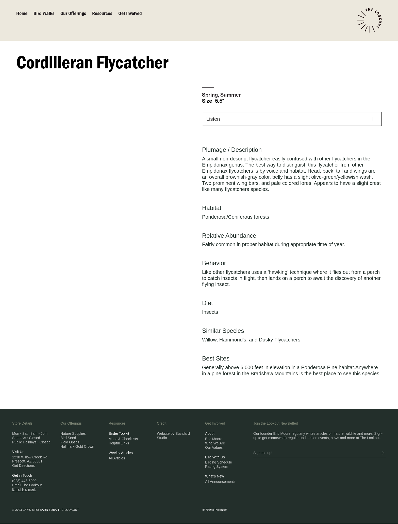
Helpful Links (119, 443)
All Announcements (220, 482)
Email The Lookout (27, 485)
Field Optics (69, 442)
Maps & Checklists (123, 439)
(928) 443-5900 (24, 481)
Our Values (214, 447)
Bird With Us (215, 457)
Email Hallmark (24, 489)
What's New (214, 476)
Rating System (216, 467)
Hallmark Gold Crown (77, 446)
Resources (102, 13)
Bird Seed (68, 438)
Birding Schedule (218, 462)
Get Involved (130, 13)
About (209, 433)
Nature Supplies (73, 433)
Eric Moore (213, 439)
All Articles (117, 458)
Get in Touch (22, 475)
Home (21, 13)
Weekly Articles (121, 453)
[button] (292, 119)
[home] (369, 20)
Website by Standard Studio (173, 435)
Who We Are (215, 443)
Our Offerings (73, 13)
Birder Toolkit (119, 433)
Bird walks (44, 13)
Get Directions (23, 465)
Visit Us (18, 452)
